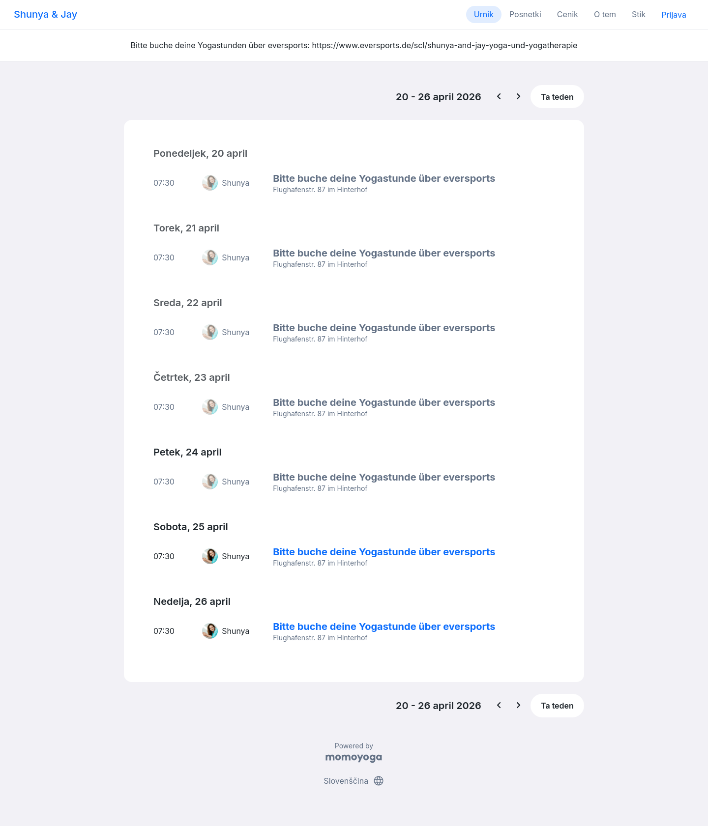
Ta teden (557, 97)
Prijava (673, 15)
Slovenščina (354, 781)
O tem (605, 14)
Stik (639, 14)
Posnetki (525, 14)
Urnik (484, 14)
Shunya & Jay (45, 14)
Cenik (567, 14)
